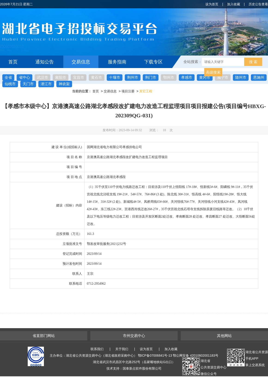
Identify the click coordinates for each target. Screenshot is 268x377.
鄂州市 (168, 77)
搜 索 (253, 62)
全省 (8, 77)
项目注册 (128, 91)
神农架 (64, 84)
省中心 (24, 77)
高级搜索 (213, 72)
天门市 (28, 84)
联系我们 (97, 349)
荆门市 (150, 77)
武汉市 (42, 77)
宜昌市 (78, 77)
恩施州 (258, 77)
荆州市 (132, 77)
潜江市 (46, 84)
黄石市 (96, 77)
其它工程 (145, 91)
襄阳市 (60, 77)
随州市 (240, 77)
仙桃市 (10, 84)
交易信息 (81, 61)
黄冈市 (204, 77)
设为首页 (211, 4)
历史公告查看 (258, 4)
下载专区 (153, 61)
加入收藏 (233, 4)
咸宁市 (222, 77)
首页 (13, 61)
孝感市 (186, 77)
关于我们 (121, 349)
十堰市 (114, 77)
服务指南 (117, 61)
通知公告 (44, 61)
